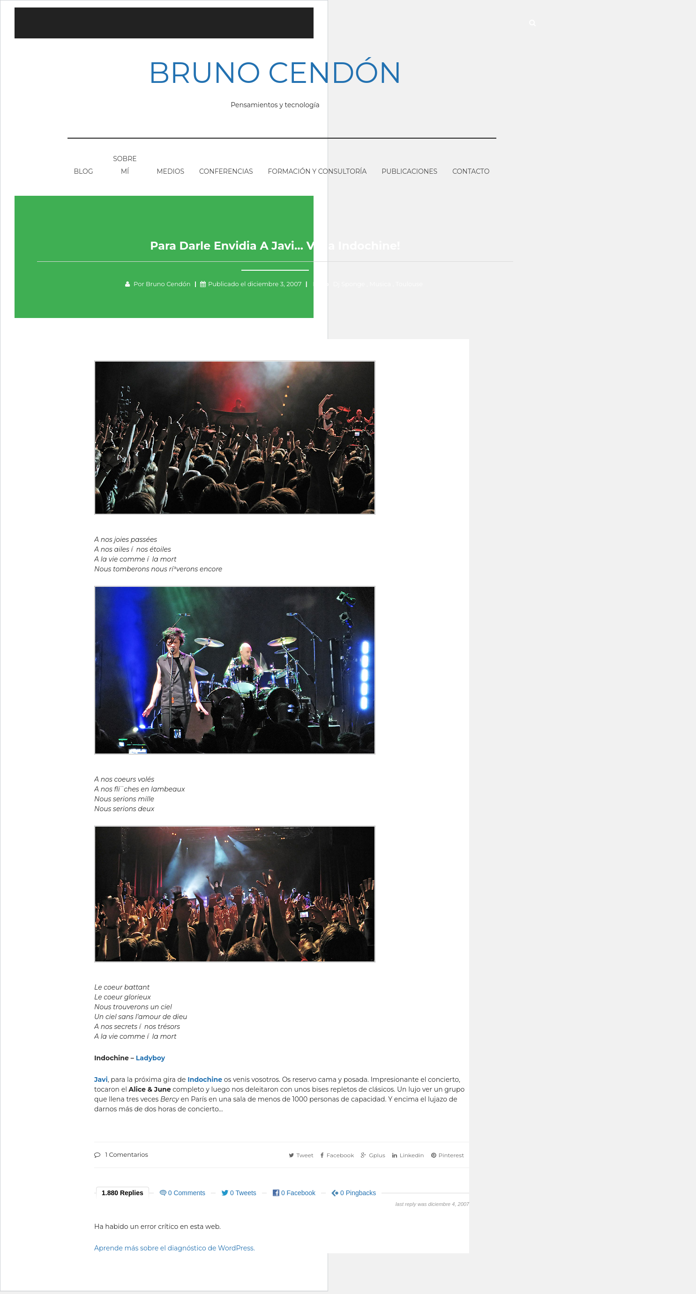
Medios (170, 174)
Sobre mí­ (124, 167)
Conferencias (226, 174)
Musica (386, 286)
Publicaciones (409, 174)
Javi (101, 1082)
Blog (83, 174)
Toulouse (415, 286)
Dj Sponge (356, 286)
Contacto (470, 174)
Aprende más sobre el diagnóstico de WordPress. (174, 1251)
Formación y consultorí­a (317, 174)
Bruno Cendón (281, 74)
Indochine (204, 1082)
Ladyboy (150, 1061)
